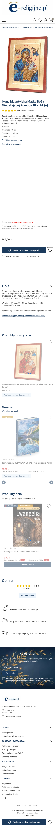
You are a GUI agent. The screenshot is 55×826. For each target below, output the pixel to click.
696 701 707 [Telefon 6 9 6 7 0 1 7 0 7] (10, 710)
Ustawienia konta (9, 770)
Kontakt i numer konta (11, 790)
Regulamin (17, 678)
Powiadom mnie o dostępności (24, 250)
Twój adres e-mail (10, 667)
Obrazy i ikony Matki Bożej (44, 27)
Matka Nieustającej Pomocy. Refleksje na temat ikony (23, 316)
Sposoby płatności (9, 757)
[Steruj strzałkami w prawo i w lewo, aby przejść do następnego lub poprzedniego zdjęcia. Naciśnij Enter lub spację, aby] (27, 64)
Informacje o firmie (10, 794)
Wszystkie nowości (11, 411)
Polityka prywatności (10, 787)
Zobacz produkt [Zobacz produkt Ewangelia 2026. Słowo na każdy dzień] (27, 565)
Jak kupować (7, 732)
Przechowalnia (8, 774)
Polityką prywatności (43, 681)
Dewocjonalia (27, 27)
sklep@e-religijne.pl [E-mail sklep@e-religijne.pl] (13, 716)
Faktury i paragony (9, 749)
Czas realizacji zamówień (12, 753)
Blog (4, 798)
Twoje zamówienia (9, 766)
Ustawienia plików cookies (13, 736)
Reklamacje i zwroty (10, 746)
